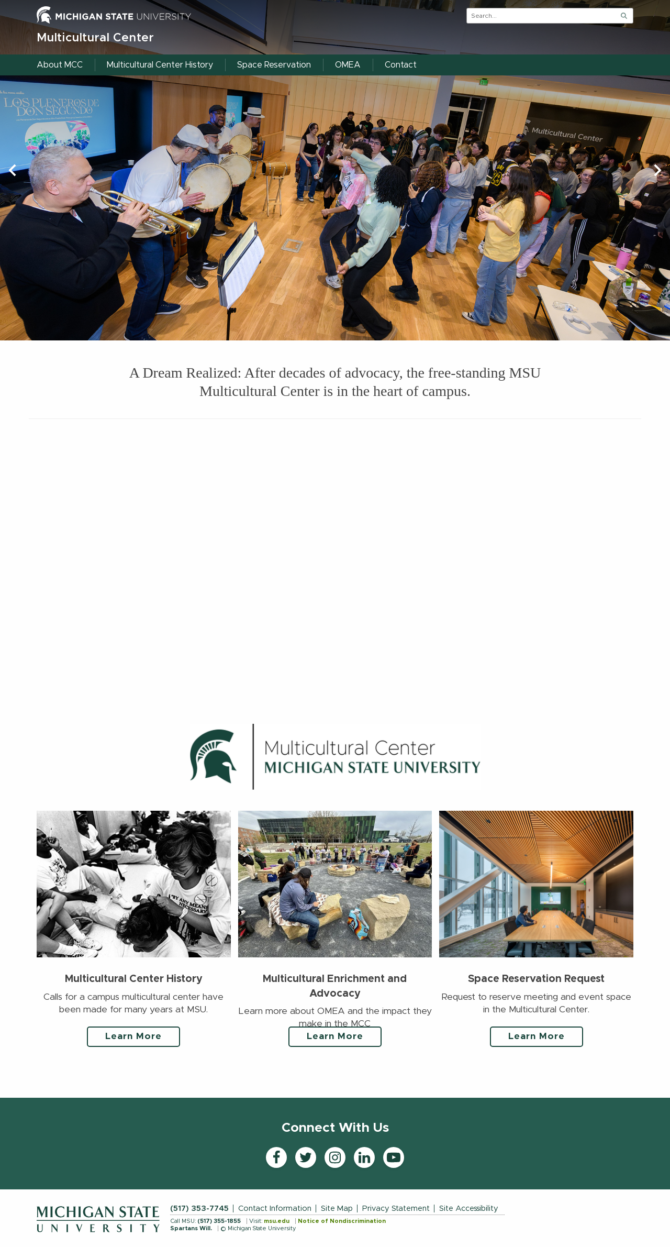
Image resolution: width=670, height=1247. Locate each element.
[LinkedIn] (364, 1157)
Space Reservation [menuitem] (274, 65)
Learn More (133, 1036)
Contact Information (274, 1208)
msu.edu (276, 1221)
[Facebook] (276, 1157)
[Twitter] (305, 1157)
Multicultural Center (95, 38)
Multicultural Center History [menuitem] (160, 65)
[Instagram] (335, 1157)
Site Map (337, 1208)
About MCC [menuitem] (60, 65)
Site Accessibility (468, 1208)
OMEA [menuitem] (348, 65)
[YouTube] (393, 1157)
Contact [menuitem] (401, 65)
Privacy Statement (396, 1208)
